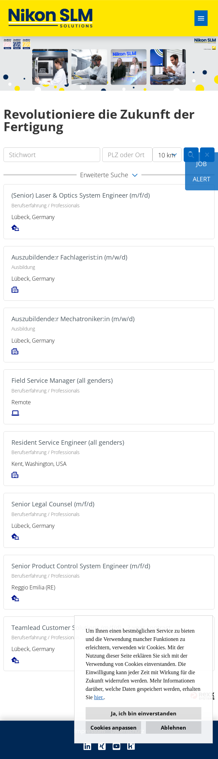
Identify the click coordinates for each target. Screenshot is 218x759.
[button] (109, 174)
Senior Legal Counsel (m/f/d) (52, 504)
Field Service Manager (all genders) (62, 380)
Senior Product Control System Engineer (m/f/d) (80, 566)
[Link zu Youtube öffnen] (116, 746)
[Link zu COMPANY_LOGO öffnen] (50, 18)
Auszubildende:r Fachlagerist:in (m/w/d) (69, 257)
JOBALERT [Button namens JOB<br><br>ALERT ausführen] (201, 171)
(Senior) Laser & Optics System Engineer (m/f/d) (80, 195)
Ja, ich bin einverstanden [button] (143, 713)
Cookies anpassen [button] (113, 727)
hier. (99, 697)
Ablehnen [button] (173, 727)
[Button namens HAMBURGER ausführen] (201, 18)
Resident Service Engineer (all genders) (67, 442)
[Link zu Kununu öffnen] (131, 746)
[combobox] (167, 154)
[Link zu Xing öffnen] (101, 746)
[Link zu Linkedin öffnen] (87, 746)
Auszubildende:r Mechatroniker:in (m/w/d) (72, 319)
